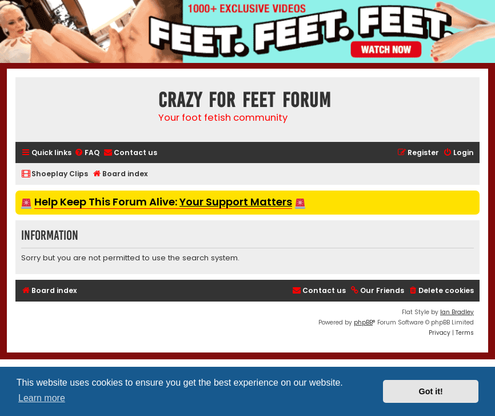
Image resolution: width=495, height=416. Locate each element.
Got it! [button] (431, 391)
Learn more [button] (41, 398)
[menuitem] (86, 153)
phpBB (363, 322)
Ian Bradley (457, 312)
